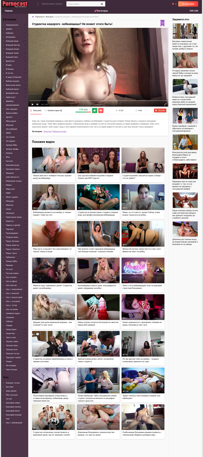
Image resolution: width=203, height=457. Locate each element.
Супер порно (11, 329)
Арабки (9, 29)
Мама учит (10, 189)
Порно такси (11, 253)
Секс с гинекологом (14, 289)
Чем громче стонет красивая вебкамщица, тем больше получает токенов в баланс (96, 250)
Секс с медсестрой (14, 297)
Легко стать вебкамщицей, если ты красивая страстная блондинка (142, 286)
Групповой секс (12, 93)
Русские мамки (12, 273)
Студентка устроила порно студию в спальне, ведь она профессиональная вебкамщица (98, 213)
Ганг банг (9, 387)
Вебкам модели (59, 131)
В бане (9, 65)
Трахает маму (12, 341)
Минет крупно (12, 197)
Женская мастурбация (11, 127)
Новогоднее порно (14, 217)
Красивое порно (13, 169)
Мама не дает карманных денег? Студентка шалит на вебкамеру (52, 286)
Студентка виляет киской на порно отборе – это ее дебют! (142, 176)
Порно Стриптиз (13, 249)
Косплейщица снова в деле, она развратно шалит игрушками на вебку (97, 286)
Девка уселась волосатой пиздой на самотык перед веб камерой (98, 323)
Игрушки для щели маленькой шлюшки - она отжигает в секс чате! (52, 323)
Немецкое (10, 213)
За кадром (10, 141)
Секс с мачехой (12, 293)
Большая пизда (12, 49)
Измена (9, 153)
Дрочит (9, 117)
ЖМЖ (8, 133)
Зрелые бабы (11, 145)
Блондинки (10, 37)
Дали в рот (11, 97)
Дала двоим (11, 391)
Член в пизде (11, 369)
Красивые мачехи (13, 407)
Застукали (10, 137)
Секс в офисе (11, 281)
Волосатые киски (13, 85)
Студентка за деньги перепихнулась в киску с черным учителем (53, 360)
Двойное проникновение (12, 103)
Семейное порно (13, 313)
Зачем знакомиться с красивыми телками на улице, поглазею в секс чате (142, 323)
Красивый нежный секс (13, 417)
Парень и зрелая (13, 225)
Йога (8, 157)
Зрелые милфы (12, 149)
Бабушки (9, 33)
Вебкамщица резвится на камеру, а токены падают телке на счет (52, 213)
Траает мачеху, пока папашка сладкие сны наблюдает (141, 396)
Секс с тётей (11, 305)
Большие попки (12, 53)
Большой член (12, 57)
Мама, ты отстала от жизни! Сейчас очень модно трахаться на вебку (141, 213)
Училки (9, 361)
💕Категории (101, 10)
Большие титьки (13, 383)
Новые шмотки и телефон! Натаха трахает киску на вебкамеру (52, 176)
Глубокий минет (12, 89)
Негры (8, 209)
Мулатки (9, 205)
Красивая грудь (12, 165)
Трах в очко (11, 337)
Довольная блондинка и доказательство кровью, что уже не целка (96, 433)
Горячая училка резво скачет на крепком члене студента (96, 360)
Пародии (10, 229)
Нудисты (9, 221)
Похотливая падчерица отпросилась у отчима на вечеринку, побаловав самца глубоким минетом (50, 398)
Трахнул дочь (12, 349)
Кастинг (9, 161)
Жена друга (11, 121)
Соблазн (9, 321)
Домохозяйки (12, 113)
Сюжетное (10, 333)
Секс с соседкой (13, 301)
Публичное (10, 257)
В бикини (10, 69)
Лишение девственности (12, 175)
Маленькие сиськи (13, 181)
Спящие (9, 325)
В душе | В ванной (13, 77)
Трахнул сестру (12, 353)
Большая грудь (12, 41)
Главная (9, 10)
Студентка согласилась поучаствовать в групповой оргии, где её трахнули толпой (51, 433)
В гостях (9, 73)
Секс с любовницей (14, 422)
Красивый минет (13, 411)
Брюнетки (10, 61)
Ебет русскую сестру (12, 397)
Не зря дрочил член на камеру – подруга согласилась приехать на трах (140, 360)
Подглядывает (12, 233)
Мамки (9, 185)
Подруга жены (12, 237)
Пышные (9, 265)
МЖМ (8, 193)
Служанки (10, 317)
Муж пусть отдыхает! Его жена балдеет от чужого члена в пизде (52, 250)
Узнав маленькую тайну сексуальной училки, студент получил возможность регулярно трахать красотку (97, 398)
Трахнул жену (12, 345)
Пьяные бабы (11, 261)
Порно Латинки (12, 241)
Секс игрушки (11, 109)
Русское (9, 269)
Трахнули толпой (13, 357)
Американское (12, 25)
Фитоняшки (11, 365)
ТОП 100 (193, 10)
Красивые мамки (13, 402)
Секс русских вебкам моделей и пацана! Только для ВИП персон (95, 176)
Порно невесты (12, 245)
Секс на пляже (12, 309)
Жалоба (160, 110)
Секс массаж (11, 285)
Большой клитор (13, 45)
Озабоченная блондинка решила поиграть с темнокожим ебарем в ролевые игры (141, 433)
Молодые (48, 131)
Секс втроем (11, 277)
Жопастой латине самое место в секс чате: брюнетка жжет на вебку (141, 250)
